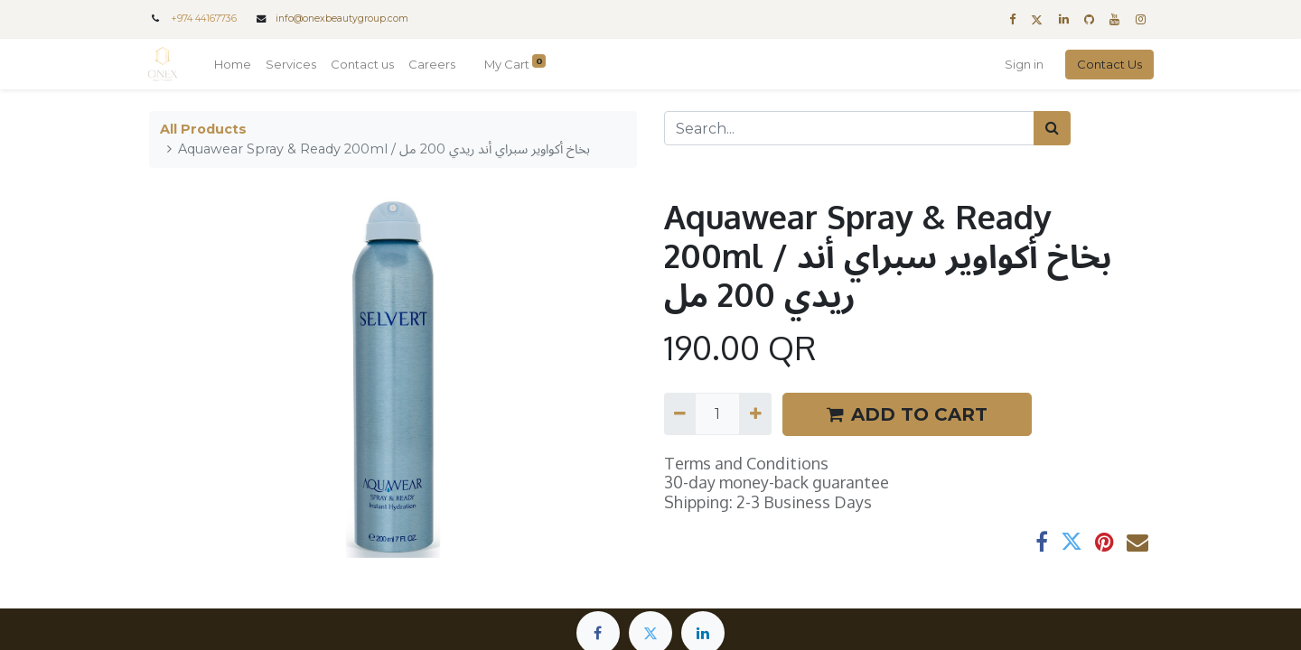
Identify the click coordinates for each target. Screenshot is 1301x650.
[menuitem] (234, 65)
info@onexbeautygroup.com (342, 18)
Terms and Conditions (746, 463)
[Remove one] (680, 413)
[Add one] (755, 413)
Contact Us (1107, 64)
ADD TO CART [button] (907, 414)
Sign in (1022, 64)
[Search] (1052, 128)
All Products (203, 129)
